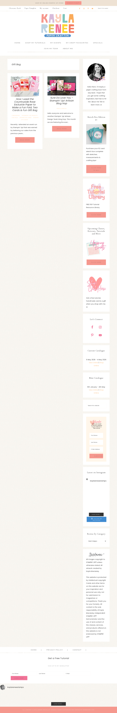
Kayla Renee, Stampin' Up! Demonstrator (58, 25)
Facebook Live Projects (29, 115)
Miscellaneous (62, 108)
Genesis (54, 709)
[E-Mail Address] (96, 449)
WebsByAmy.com (88, 709)
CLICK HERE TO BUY (96, 169)
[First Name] (96, 435)
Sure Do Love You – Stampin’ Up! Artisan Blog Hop (62, 100)
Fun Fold (15, 117)
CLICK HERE (96, 215)
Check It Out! (73, 3)
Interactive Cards (25, 117)
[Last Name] (96, 442)
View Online (93, 363)
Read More (25, 140)
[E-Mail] (77, 673)
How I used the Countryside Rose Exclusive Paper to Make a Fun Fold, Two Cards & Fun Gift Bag (25, 104)
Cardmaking (16, 115)
